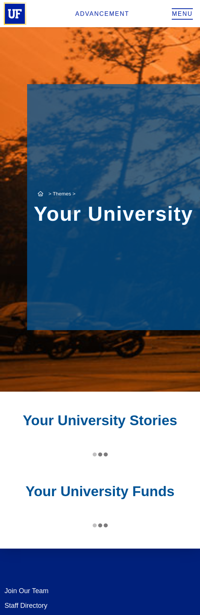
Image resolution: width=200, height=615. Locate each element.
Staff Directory (26, 605)
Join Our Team (27, 591)
